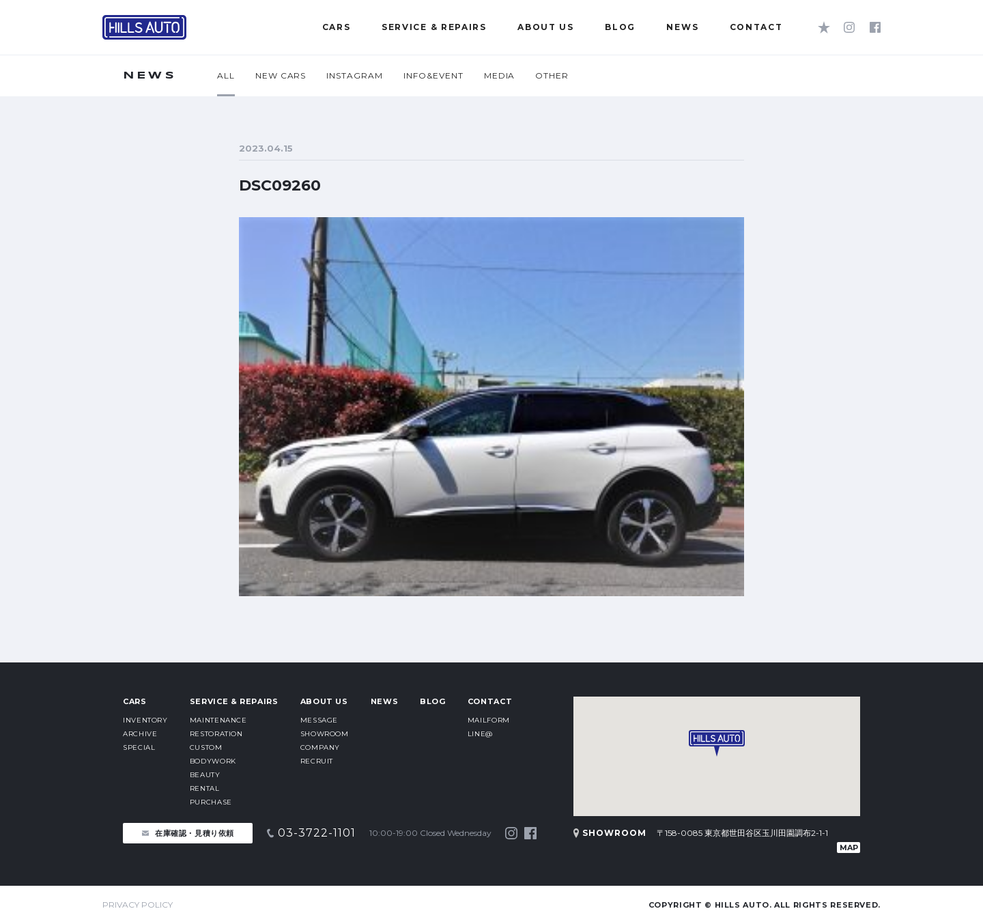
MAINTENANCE (218, 720)
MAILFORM (489, 720)
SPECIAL (139, 747)
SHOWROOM (324, 733)
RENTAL (205, 788)
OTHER (552, 75)
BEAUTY (205, 774)
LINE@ (480, 733)
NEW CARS (281, 75)
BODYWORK (213, 761)
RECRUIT (316, 761)
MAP (849, 847)
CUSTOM (206, 747)
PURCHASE (211, 802)
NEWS (385, 701)
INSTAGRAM (354, 75)
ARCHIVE (140, 733)
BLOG (433, 701)
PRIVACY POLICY (137, 904)
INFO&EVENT (433, 75)
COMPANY (320, 747)
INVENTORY (145, 720)
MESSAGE (319, 720)
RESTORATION (216, 733)
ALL (226, 75)
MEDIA (499, 75)
